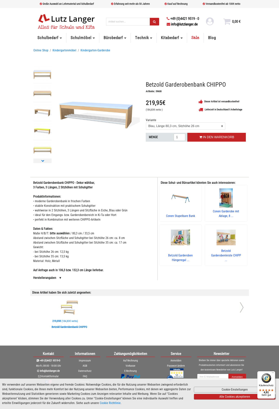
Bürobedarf (113, 37)
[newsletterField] (213, 377)
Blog (212, 37)
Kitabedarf (170, 37)
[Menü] (273, 373)
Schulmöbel (81, 37)
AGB (85, 365)
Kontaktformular (50, 376)
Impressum (85, 360)
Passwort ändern (176, 365)
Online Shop (40, 50)
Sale (195, 37)
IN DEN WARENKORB (216, 137)
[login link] (210, 23)
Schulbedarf (47, 37)
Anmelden (175, 360)
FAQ (85, 376)
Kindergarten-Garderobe (95, 50)
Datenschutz (84, 370)
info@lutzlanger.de (182, 24)
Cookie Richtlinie (110, 403)
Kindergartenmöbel (64, 50)
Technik (142, 37)
